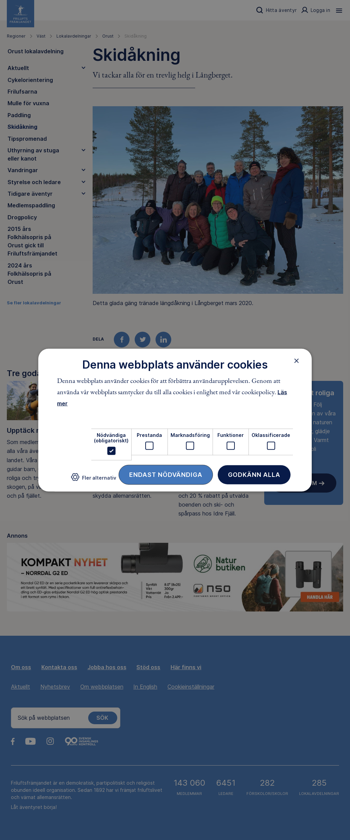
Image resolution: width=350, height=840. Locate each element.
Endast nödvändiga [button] (165, 474)
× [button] (296, 360)
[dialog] (175, 420)
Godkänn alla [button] (254, 474)
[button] (93, 479)
